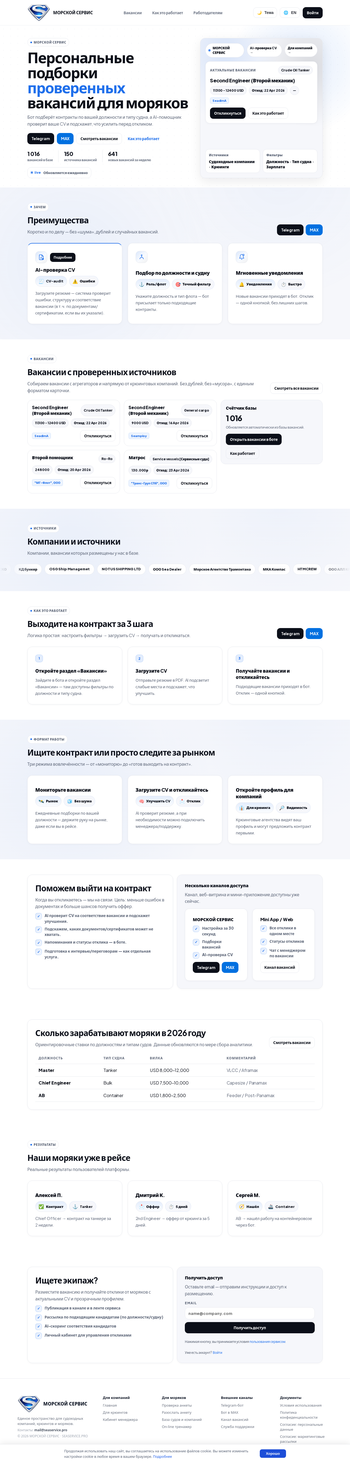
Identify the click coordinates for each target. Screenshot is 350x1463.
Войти (313, 12)
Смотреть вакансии (99, 138)
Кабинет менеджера (120, 1419)
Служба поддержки (237, 1426)
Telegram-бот (232, 1405)
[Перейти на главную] (60, 12)
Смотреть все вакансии (296, 388)
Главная (110, 1405)
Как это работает (167, 12)
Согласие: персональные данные (301, 1427)
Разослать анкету (176, 1412)
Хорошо (273, 1454)
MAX (65, 138)
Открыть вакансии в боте (254, 439)
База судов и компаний (182, 1419)
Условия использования (301, 1405)
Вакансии (133, 12)
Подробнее (63, 257)
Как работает (242, 453)
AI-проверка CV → (263, 50)
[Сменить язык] (290, 12)
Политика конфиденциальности (298, 1415)
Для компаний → (300, 50)
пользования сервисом (267, 1342)
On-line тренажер (177, 1426)
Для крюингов (115, 1412)
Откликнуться (227, 113)
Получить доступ (250, 1327)
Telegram (40, 138)
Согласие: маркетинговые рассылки (302, 1439)
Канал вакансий (279, 967)
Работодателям (207, 12)
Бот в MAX (229, 1412)
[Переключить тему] (265, 12)
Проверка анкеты (177, 1405)
